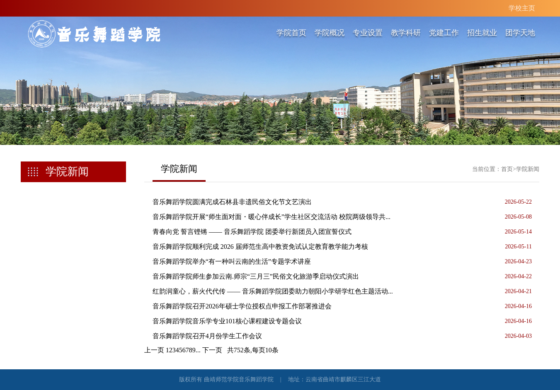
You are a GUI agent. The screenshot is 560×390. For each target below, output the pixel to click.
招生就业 (482, 33)
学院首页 (291, 33)
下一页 (212, 350)
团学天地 (520, 33)
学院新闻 (527, 169)
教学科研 (406, 33)
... (198, 350)
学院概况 (329, 33)
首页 (507, 169)
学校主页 (522, 8)
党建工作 (444, 33)
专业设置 (368, 33)
